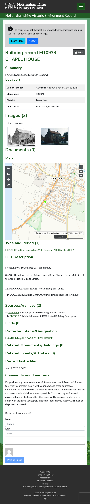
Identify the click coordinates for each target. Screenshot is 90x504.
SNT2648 (13, 312)
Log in (45, 498)
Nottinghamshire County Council (53, 486)
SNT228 (14, 316)
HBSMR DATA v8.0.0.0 (44, 495)
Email (8, 428)
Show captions (14, 122)
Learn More (17, 40)
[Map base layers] (8, 174)
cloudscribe (62, 495)
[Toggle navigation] (81, 6)
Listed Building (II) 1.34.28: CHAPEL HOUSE (28, 338)
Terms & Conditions (45, 475)
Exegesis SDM (50, 492)
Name (8, 419)
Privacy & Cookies (45, 480)
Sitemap (45, 483)
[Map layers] (8, 168)
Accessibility (45, 477)
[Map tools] (8, 185)
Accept (32, 40)
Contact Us (45, 472)
